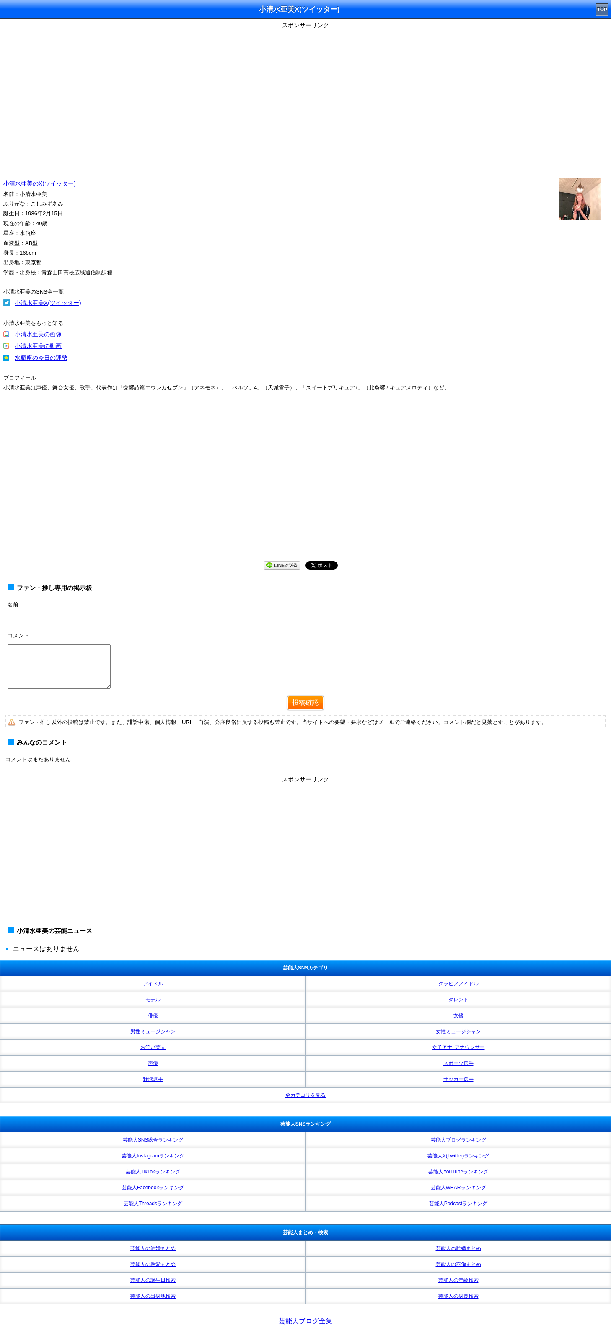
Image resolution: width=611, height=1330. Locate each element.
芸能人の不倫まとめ (458, 1264)
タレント (458, 1000)
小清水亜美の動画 (38, 346)
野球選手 (153, 1079)
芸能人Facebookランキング (153, 1188)
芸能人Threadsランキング (153, 1203)
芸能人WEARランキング (458, 1188)
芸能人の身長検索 (458, 1296)
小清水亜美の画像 (38, 334)
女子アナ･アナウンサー (458, 1047)
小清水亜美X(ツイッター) (48, 302)
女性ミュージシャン (458, 1031)
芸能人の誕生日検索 (153, 1280)
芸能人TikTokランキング (153, 1172)
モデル (153, 1000)
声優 (153, 1063)
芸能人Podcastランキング (458, 1203)
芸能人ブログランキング (458, 1140)
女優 (458, 1015)
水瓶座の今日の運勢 (41, 357)
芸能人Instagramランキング (153, 1156)
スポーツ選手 (458, 1063)
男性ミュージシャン (153, 1031)
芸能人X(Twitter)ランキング (458, 1156)
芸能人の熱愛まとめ (153, 1264)
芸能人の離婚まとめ (458, 1248)
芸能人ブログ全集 (305, 1321)
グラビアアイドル (458, 984)
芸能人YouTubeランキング (458, 1172)
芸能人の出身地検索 (153, 1296)
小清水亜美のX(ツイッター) (39, 183)
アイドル (153, 984)
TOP (602, 10)
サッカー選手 (458, 1079)
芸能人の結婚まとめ (153, 1248)
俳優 (153, 1015)
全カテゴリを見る (305, 1095)
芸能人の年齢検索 (458, 1280)
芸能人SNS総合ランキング (153, 1140)
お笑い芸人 (153, 1047)
